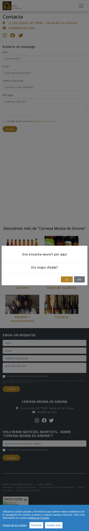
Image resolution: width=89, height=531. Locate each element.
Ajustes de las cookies (15, 525)
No (79, 279)
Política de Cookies (38, 518)
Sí (67, 279)
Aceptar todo (54, 525)
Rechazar (36, 525)
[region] (44, 518)
